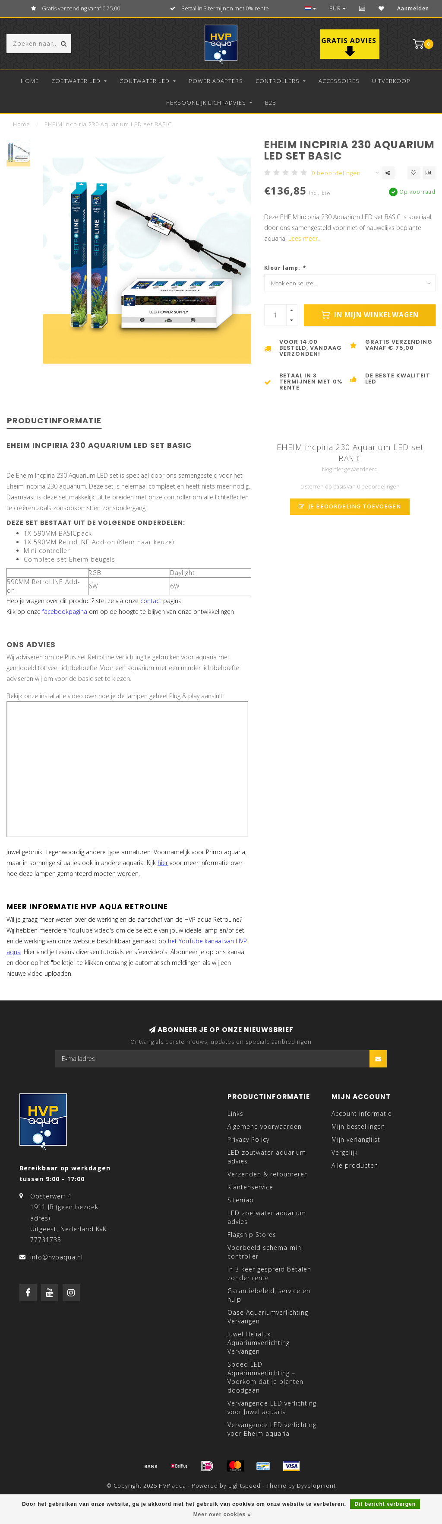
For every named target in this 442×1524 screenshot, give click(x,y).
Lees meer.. (304, 238)
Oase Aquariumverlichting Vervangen (267, 1316)
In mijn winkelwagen (370, 314)
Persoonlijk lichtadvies (206, 102)
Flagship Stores (251, 1234)
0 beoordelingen (336, 173)
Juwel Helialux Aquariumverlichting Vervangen (258, 1342)
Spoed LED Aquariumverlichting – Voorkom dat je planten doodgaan (265, 1377)
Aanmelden (413, 8)
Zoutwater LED (145, 81)
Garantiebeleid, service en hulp (268, 1295)
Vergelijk (345, 1152)
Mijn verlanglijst (356, 1139)
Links (235, 1113)
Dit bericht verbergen (385, 1504)
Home (30, 81)
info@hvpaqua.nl (56, 1257)
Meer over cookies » (222, 1514)
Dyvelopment (316, 1485)
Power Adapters (216, 81)
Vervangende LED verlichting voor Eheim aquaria (271, 1429)
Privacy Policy (248, 1139)
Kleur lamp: (285, 268)
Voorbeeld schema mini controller (265, 1251)
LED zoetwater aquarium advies (266, 1217)
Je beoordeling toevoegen (350, 506)
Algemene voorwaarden (264, 1126)
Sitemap (240, 1200)
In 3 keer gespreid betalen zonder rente (269, 1273)
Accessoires (339, 81)
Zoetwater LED (76, 81)
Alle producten (355, 1165)
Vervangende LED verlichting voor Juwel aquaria (271, 1407)
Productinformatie (54, 420)
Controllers (278, 81)
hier (163, 863)
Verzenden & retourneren (267, 1174)
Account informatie (362, 1113)
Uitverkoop (391, 81)
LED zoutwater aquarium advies (266, 1156)
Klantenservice (250, 1187)
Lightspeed (244, 1485)
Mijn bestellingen (358, 1126)
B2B (270, 102)
